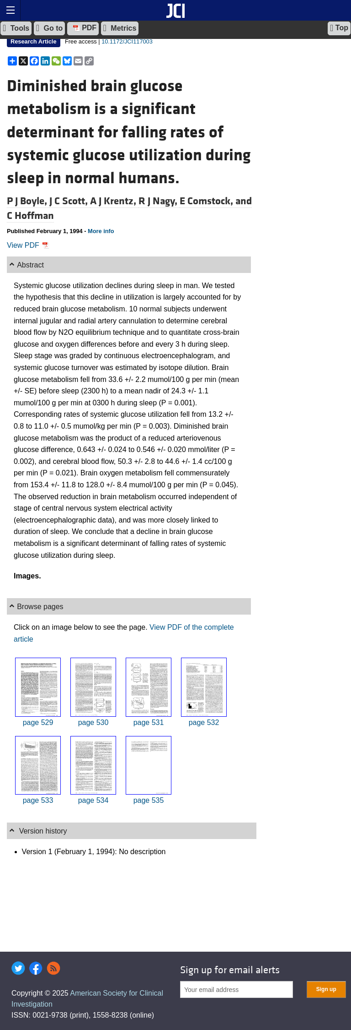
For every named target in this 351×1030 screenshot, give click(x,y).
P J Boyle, (28, 201)
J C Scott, (69, 201)
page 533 (38, 800)
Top (339, 28)
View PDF (28, 245)
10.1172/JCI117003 (127, 41)
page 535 (148, 800)
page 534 (93, 800)
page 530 (93, 722)
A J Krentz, (114, 201)
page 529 (38, 722)
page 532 (204, 722)
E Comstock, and (216, 201)
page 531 (148, 722)
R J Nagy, (159, 201)
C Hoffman (30, 215)
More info (101, 231)
